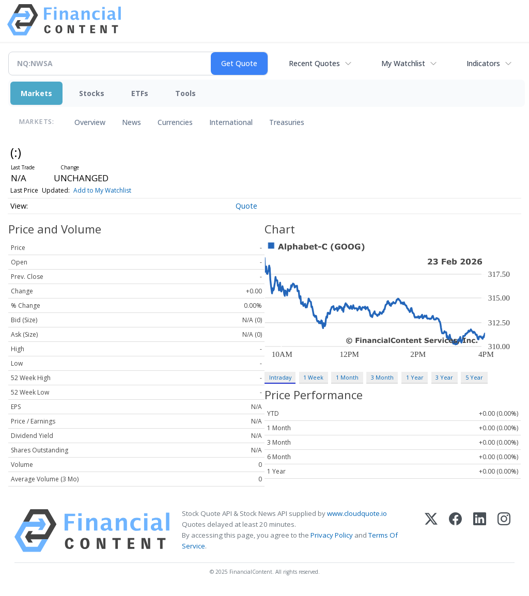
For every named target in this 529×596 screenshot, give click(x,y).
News (131, 122)
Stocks (91, 93)
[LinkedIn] (479, 530)
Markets (36, 93)
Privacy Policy (331, 535)
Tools (185, 93)
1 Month (347, 377)
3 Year (444, 377)
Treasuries (286, 122)
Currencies (175, 122)
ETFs (139, 93)
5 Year (474, 377)
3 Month (382, 377)
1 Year (415, 377)
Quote (246, 206)
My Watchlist (403, 63)
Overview (89, 122)
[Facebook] (455, 530)
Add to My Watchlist (102, 190)
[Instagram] (504, 530)
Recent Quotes (314, 63)
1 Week (313, 377)
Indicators (483, 63)
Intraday (280, 377)
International (231, 122)
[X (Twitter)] (431, 530)
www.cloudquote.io (357, 513)
